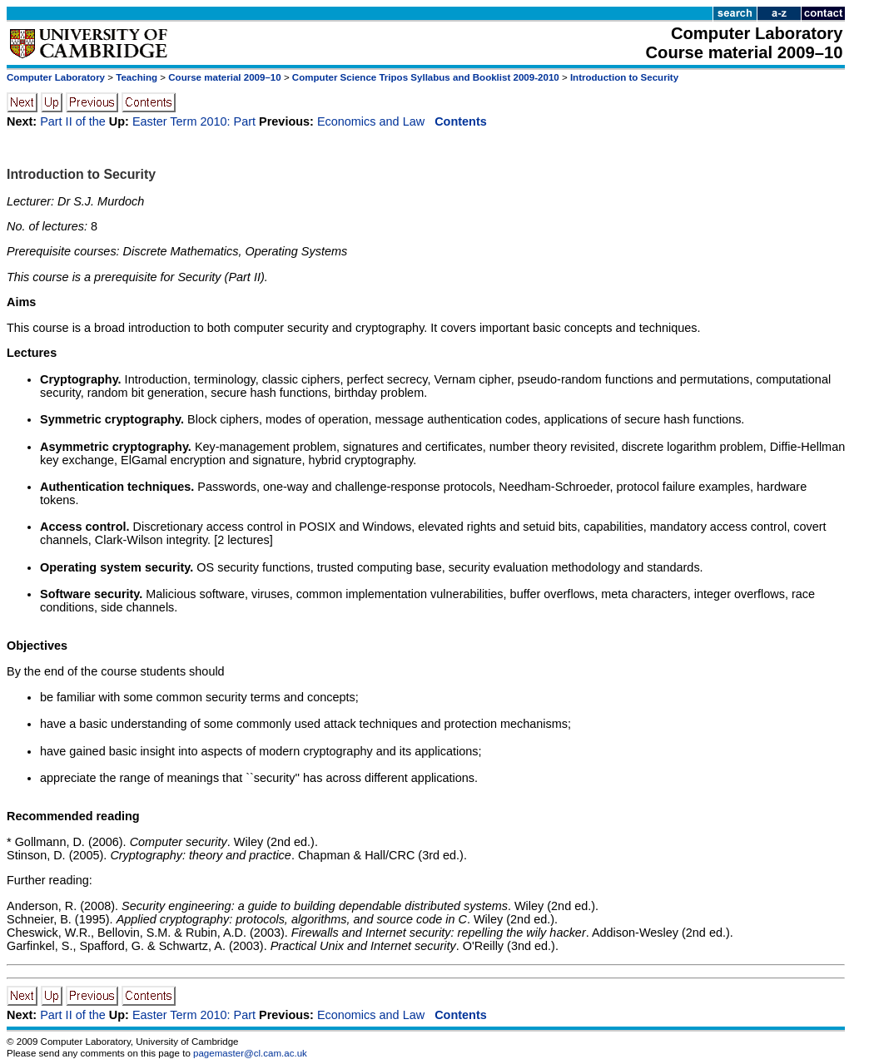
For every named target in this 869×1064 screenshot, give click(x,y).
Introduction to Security (624, 77)
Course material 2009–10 (224, 77)
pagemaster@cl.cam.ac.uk (250, 1053)
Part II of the (73, 121)
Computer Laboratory (56, 77)
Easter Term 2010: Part (194, 121)
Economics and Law (371, 121)
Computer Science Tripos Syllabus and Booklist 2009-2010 (425, 77)
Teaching (136, 77)
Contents (460, 121)
